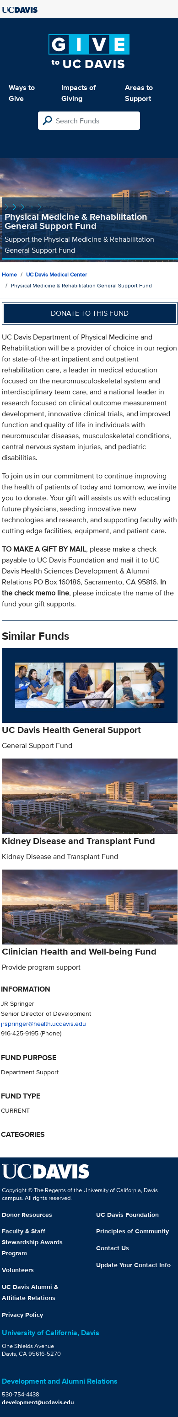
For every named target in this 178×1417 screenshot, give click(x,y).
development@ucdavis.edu (38, 1402)
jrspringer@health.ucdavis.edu (43, 1023)
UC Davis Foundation (127, 1214)
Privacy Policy (22, 1314)
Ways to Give (22, 93)
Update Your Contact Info (133, 1264)
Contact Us (112, 1247)
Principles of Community (132, 1231)
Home (9, 274)
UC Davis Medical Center (56, 274)
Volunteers (18, 1269)
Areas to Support (139, 93)
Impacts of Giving (78, 93)
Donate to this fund (90, 313)
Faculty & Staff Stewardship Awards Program (32, 1242)
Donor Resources (27, 1214)
